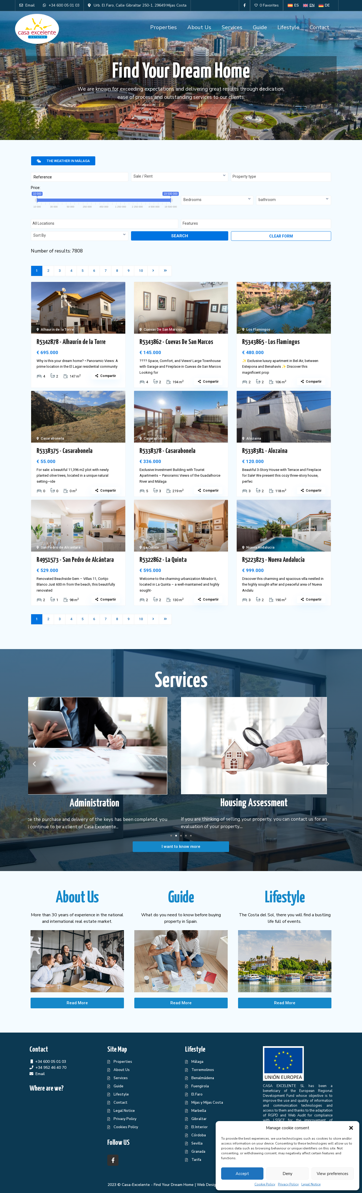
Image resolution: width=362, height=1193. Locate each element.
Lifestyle (288, 27)
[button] (351, 1128)
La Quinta (151, 547)
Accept (242, 1173)
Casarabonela (52, 438)
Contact (319, 27)
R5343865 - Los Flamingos (271, 342)
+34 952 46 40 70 (50, 1067)
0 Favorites (266, 5)
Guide (260, 27)
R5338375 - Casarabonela (65, 451)
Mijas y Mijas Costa (207, 1102)
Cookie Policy (264, 1184)
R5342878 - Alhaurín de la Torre (71, 342)
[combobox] (180, 177)
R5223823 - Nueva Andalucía (273, 560)
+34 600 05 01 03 (50, 1061)
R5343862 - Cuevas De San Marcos (176, 342)
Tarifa (196, 1159)
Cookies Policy (126, 1127)
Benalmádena (202, 1078)
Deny (287, 1173)
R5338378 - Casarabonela (167, 451)
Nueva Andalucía (260, 547)
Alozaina (253, 438)
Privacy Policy (288, 1184)
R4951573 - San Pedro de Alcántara (75, 560)
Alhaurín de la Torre (57, 329)
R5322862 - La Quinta (163, 560)
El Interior (199, 1127)
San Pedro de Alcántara (60, 547)
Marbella (198, 1110)
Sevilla (197, 1143)
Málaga (197, 1061)
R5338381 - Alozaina (264, 451)
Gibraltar (199, 1118)
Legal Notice (311, 1184)
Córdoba (198, 1135)
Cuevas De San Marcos (163, 329)
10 (141, 271)
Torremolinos (202, 1069)
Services (232, 27)
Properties (163, 27)
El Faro (197, 1094)
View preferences (332, 1173)
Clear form (281, 236)
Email (40, 1073)
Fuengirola (200, 1086)
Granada (198, 1151)
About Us (199, 27)
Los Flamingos (258, 329)
